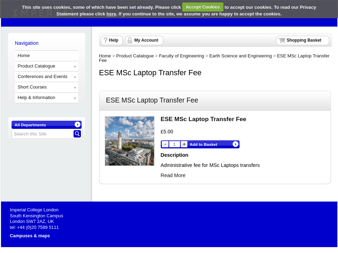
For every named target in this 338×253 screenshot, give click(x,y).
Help (113, 40)
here (111, 13)
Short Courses (32, 87)
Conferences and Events (43, 76)
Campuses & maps (30, 235)
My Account (146, 40)
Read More (173, 175)
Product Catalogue (36, 66)
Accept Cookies (203, 6)
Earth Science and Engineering (240, 55)
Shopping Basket (304, 40)
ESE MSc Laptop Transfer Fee (204, 118)
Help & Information (36, 97)
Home (24, 55)
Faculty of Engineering (181, 55)
